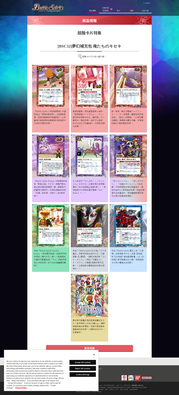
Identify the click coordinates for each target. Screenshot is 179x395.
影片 (118, 10)
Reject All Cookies (82, 368)
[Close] (94, 354)
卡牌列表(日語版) (105, 9)
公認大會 (145, 10)
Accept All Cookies (82, 362)
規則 (132, 10)
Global (147, 3)
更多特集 (89, 348)
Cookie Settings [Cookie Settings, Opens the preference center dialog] (83, 374)
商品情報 (92, 10)
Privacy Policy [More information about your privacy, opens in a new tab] (21, 388)
